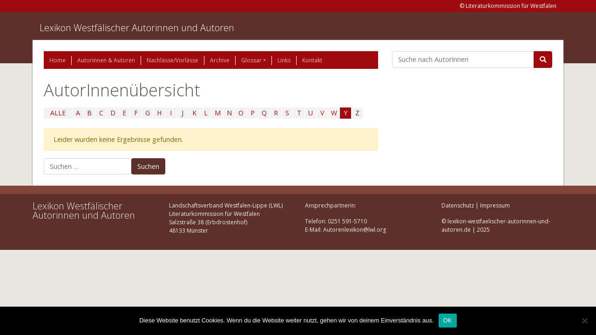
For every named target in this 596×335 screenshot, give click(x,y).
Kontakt (312, 60)
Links (284, 60)
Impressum (495, 205)
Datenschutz (457, 205)
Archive (220, 60)
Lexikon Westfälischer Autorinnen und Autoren (137, 27)
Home (57, 60)
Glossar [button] (251, 60)
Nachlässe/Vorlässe (172, 60)
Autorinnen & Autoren (106, 60)
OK (447, 320)
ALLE (58, 112)
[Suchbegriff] (463, 59)
